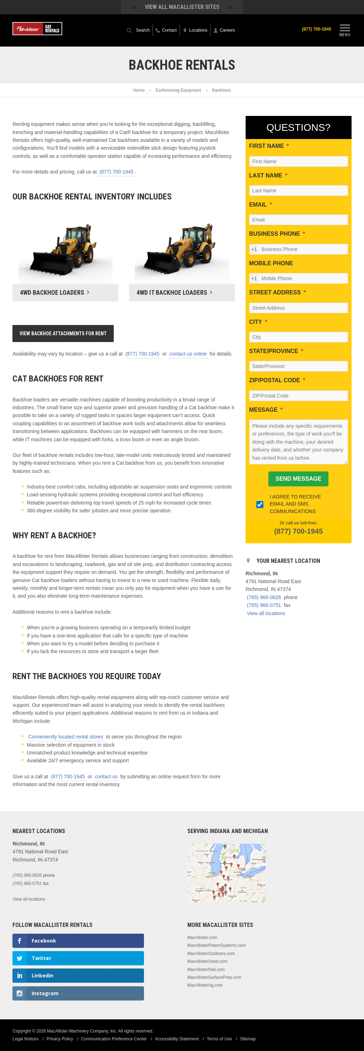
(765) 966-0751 (264, 605)
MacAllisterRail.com (206, 969)
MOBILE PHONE (271, 263)
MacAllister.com (202, 937)
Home (139, 90)
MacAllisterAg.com (205, 985)
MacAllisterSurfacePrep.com (214, 977)
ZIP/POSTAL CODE (274, 380)
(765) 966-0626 (264, 597)
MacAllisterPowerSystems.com (216, 945)
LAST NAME (265, 175)
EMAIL (258, 205)
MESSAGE (263, 410)
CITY (255, 322)
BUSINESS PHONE (274, 234)
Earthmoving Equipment (178, 90)
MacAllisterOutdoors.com (211, 953)
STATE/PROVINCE (273, 351)
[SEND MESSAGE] (298, 478)
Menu (345, 29)
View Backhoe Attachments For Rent (63, 333)
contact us (106, 776)
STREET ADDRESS (275, 292)
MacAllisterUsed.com (207, 961)
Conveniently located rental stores (65, 737)
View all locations (266, 613)
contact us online (188, 354)
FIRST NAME (266, 146)
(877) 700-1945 (316, 29)
